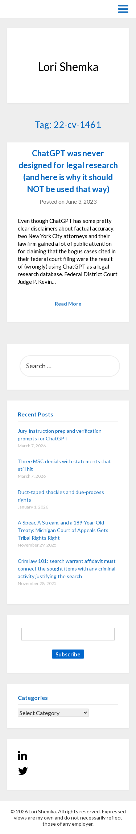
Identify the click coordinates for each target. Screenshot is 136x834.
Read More (68, 303)
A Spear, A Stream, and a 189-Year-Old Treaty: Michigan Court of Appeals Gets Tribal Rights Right (63, 530)
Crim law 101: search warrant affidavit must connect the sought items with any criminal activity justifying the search (67, 568)
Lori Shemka (29, 8)
